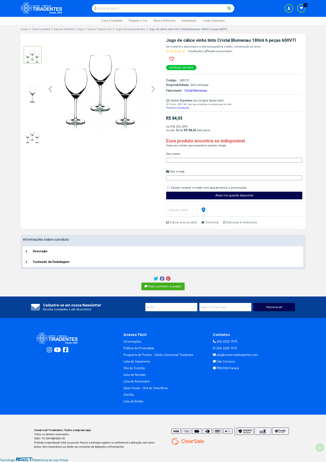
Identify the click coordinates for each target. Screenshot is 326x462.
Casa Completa (111, 20)
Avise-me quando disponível (234, 195)
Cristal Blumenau (195, 90)
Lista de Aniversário (136, 381)
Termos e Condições (177, 108)
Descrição (40, 251)
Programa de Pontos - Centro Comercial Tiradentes (158, 355)
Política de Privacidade (138, 348)
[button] (50, 89)
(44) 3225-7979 (225, 341)
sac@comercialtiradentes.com (235, 355)
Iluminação (189, 20)
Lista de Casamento (136, 361)
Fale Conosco (224, 361)
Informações (132, 341)
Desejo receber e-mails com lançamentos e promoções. (209, 188)
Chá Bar (128, 395)
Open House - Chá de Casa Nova (145, 388)
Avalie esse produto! (219, 51)
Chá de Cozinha (134, 368)
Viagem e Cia (137, 20)
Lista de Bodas (133, 401)
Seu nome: (173, 154)
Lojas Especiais (214, 20)
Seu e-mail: (175, 171)
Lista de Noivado (134, 375)
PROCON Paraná (226, 368)
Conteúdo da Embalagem (51, 262)
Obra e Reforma (164, 20)
